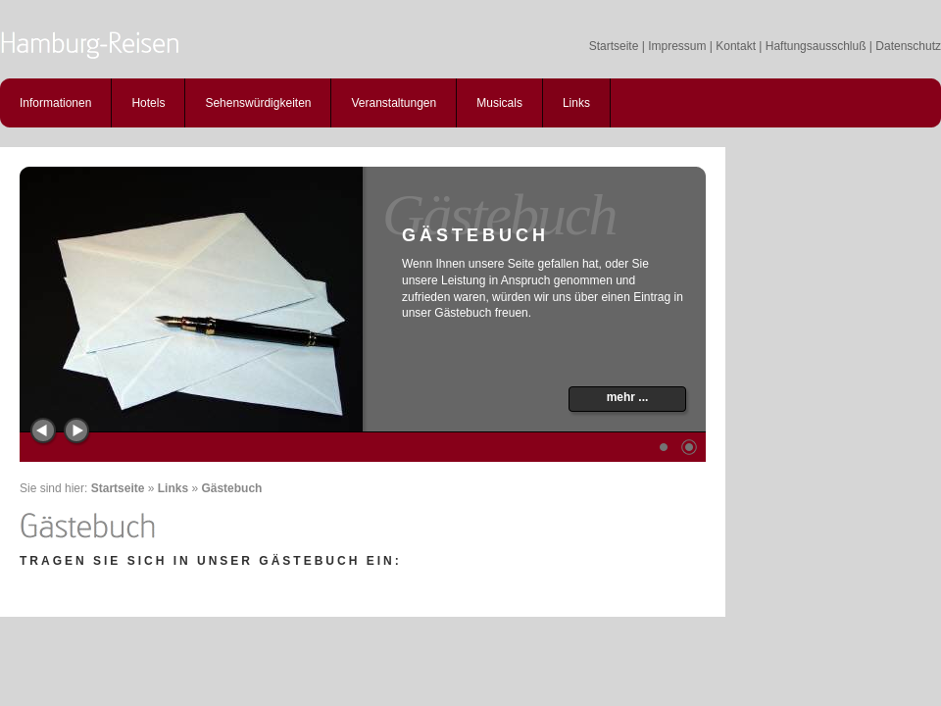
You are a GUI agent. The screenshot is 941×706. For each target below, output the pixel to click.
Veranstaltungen (393, 103)
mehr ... (628, 397)
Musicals (499, 103)
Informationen (55, 103)
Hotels (148, 103)
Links (576, 103)
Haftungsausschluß (816, 46)
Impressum (677, 46)
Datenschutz (908, 46)
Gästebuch (231, 488)
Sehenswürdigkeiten (258, 103)
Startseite (614, 46)
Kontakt (736, 46)
